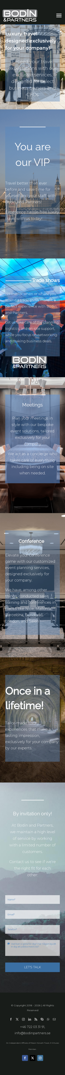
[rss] (35, 1019)
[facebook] (11, 1019)
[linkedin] (29, 1019)
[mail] (54, 1019)
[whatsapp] (48, 1019)
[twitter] (17, 1019)
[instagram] (23, 1019)
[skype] (42, 1019)
